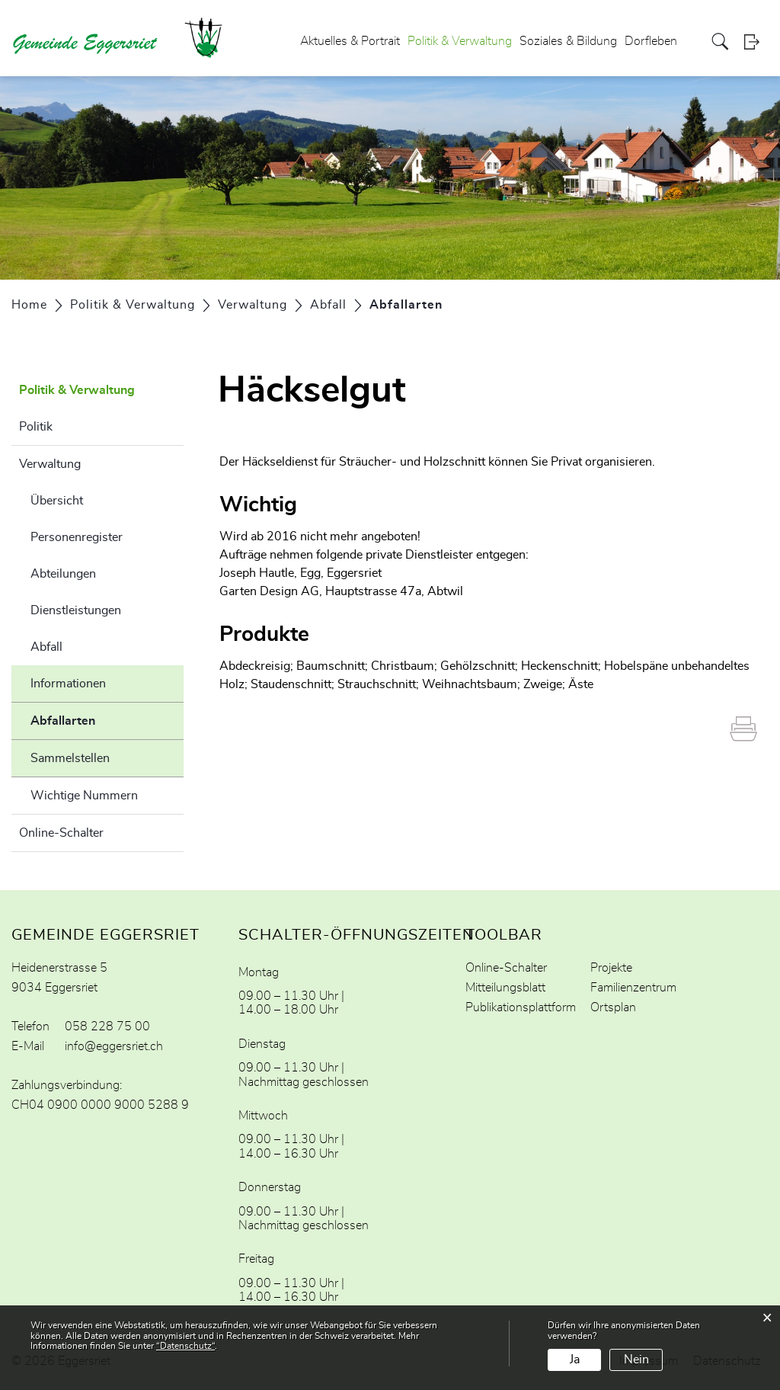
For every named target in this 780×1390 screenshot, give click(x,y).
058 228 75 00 (107, 1026)
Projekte (611, 968)
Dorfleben (651, 41)
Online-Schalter (61, 833)
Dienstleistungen (75, 610)
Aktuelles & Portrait (350, 41)
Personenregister (76, 537)
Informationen (68, 683)
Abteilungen (63, 574)
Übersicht (56, 501)
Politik (36, 427)
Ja (575, 1359)
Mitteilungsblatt (505, 988)
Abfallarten (100, 718)
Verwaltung (50, 464)
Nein (636, 1359)
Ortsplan (613, 1007)
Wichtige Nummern (84, 795)
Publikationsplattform (520, 1007)
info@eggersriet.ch (114, 1046)
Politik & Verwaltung (460, 41)
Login (756, 41)
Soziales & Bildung (568, 41)
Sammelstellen (70, 758)
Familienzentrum (633, 988)
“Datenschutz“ (185, 1345)
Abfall (46, 647)
